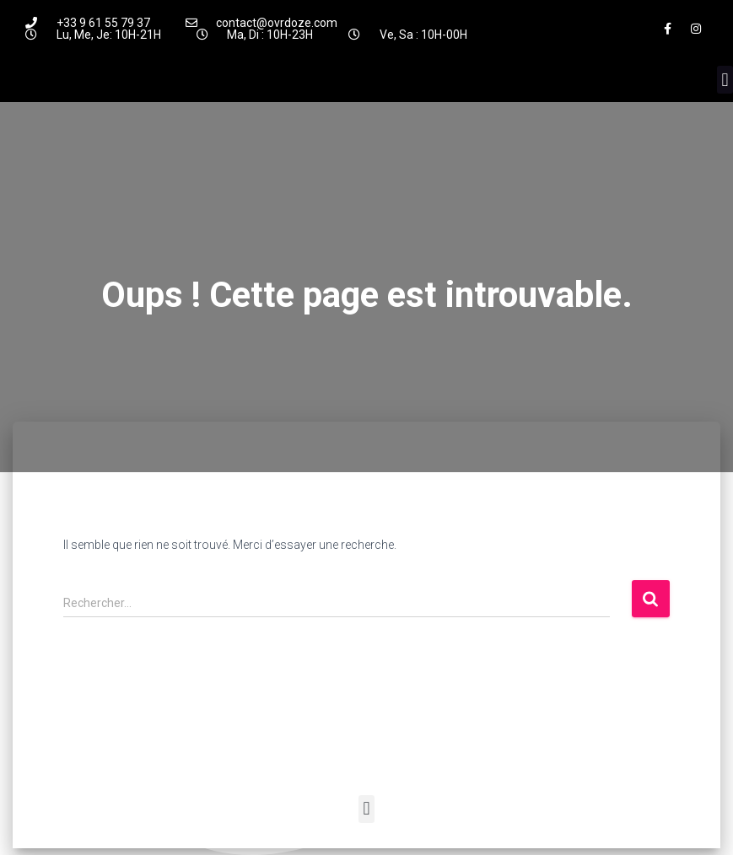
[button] (725, 80)
